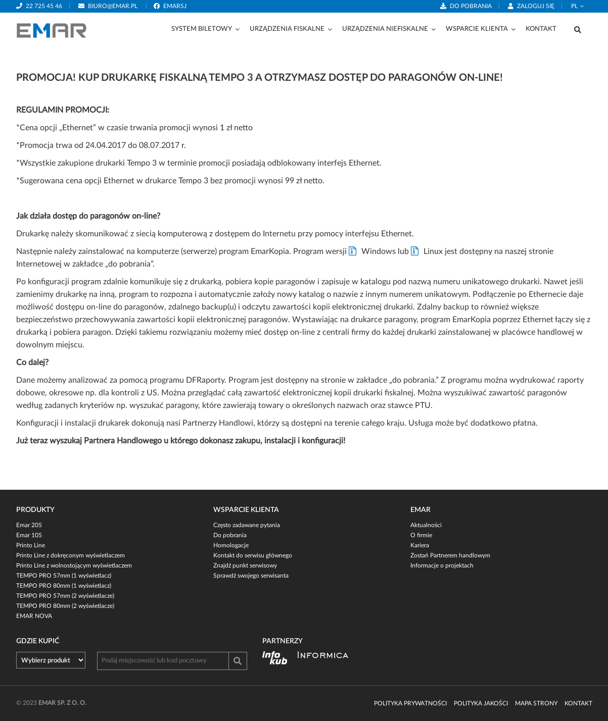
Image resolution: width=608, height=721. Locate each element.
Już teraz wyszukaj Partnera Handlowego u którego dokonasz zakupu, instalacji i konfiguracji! (180, 441)
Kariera (419, 545)
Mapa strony (536, 703)
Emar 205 (29, 525)
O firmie (421, 535)
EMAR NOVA (34, 616)
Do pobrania (471, 6)
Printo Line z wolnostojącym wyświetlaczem (74, 565)
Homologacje (231, 545)
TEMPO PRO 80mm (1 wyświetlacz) (63, 586)
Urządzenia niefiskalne (385, 29)
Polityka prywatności (410, 703)
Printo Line (30, 545)
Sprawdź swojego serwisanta (251, 576)
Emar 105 (29, 535)
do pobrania (129, 264)
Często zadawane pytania (246, 525)
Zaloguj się (535, 6)
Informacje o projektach (442, 565)
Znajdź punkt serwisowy (245, 565)
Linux (433, 251)
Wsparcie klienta (477, 29)
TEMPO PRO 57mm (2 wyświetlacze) (65, 596)
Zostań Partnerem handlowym (450, 555)
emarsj (174, 6)
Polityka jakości (481, 703)
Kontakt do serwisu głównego (252, 555)
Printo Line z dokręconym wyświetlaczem (70, 555)
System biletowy (201, 29)
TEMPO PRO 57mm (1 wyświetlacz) (63, 576)
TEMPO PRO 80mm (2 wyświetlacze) (65, 606)
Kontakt (541, 29)
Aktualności (426, 525)
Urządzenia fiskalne (287, 29)
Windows (378, 251)
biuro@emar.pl (112, 6)
